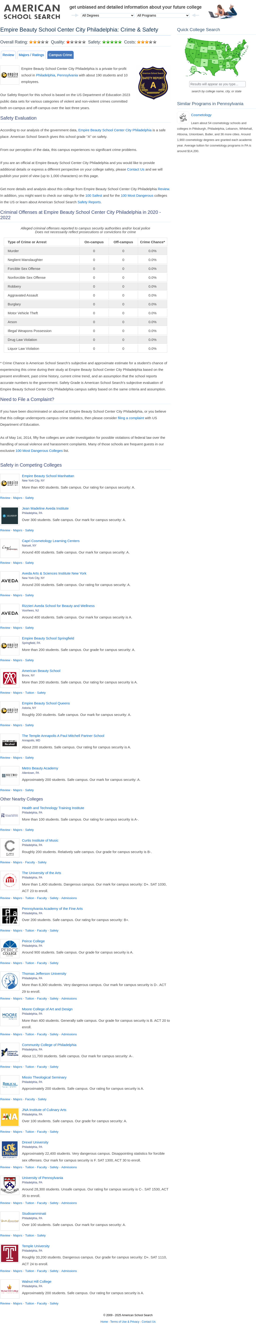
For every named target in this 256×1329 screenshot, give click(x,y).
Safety (29, 498)
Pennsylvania (67, 75)
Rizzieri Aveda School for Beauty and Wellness (58, 606)
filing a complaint (131, 418)
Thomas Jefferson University (44, 973)
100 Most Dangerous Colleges (39, 451)
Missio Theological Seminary (44, 1077)
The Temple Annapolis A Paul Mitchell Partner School (63, 736)
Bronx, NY (28, 675)
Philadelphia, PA (32, 513)
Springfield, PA (31, 643)
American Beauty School (41, 671)
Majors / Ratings (31, 55)
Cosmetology (201, 115)
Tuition (29, 692)
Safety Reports (89, 202)
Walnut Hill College (36, 1281)
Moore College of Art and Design (47, 1009)
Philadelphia (45, 75)
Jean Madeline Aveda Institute (45, 508)
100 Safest (93, 195)
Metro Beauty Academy (40, 768)
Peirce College (33, 941)
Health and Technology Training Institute (53, 808)
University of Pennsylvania (42, 1178)
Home (104, 1321)
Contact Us (135, 169)
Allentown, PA (30, 773)
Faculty (30, 862)
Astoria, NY (29, 708)
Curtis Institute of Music (40, 840)
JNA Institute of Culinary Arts (44, 1110)
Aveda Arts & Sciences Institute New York (54, 573)
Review (8, 55)
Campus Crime (60, 55)
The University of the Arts (41, 873)
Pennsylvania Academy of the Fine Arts (52, 909)
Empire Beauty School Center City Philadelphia (115, 130)
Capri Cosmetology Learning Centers (51, 541)
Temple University (36, 1246)
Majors (17, 498)
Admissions (69, 898)
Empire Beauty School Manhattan (48, 476)
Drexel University (35, 1142)
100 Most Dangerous (137, 195)
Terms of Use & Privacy (124, 1321)
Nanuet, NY (29, 545)
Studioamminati (34, 1213)
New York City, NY (33, 480)
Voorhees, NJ (30, 610)
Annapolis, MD (31, 740)
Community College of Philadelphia (49, 1045)
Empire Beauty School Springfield (48, 638)
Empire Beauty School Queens (46, 703)
